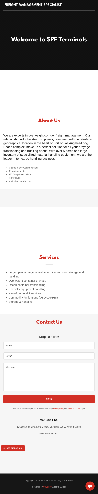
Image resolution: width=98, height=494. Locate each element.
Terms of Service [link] (74, 409)
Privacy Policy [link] (58, 409)
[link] (33, 5)
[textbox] (49, 345)
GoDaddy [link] (47, 487)
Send (49, 399)
